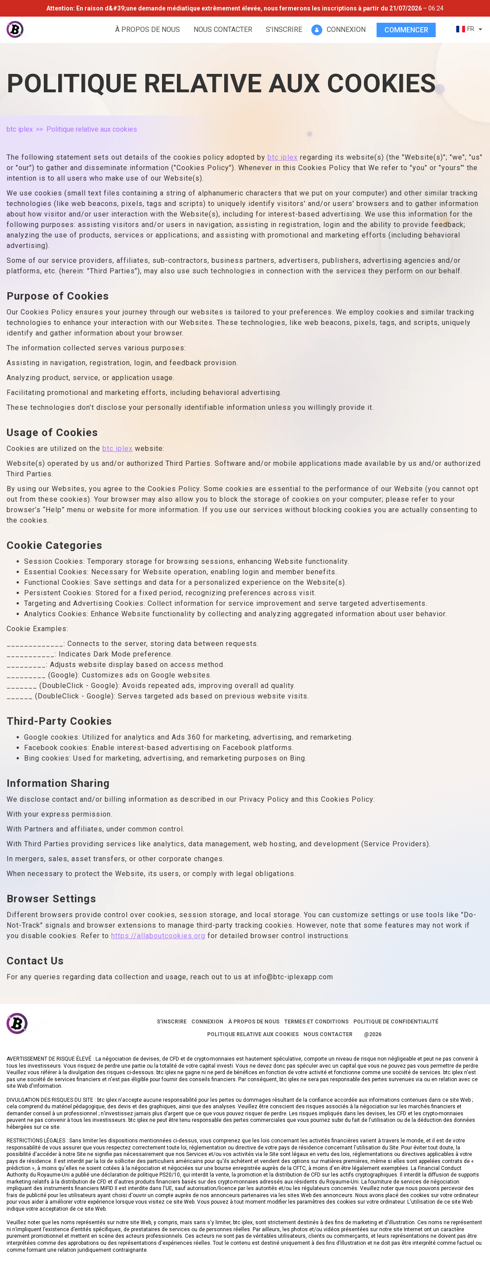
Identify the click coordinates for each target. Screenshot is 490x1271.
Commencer (406, 30)
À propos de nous (147, 29)
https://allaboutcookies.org (158, 936)
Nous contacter (223, 29)
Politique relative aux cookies (253, 1034)
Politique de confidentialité (395, 1022)
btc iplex (20, 129)
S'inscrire (284, 29)
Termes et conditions (316, 1022)
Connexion (207, 1022)
